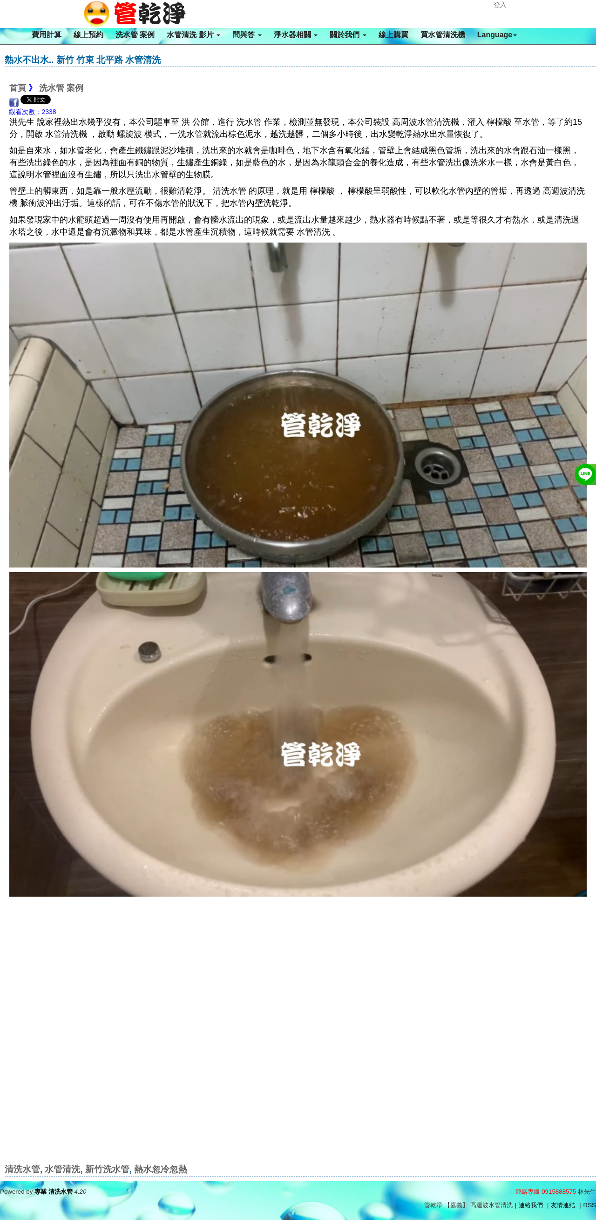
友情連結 (563, 1205)
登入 (500, 4)
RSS (589, 1205)
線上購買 (393, 35)
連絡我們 (531, 1205)
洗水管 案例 (135, 35)
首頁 (17, 88)
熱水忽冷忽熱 (160, 1169)
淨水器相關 (296, 35)
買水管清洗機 (442, 35)
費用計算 (46, 35)
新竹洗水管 (107, 1169)
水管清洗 (62, 1169)
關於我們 (348, 35)
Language (497, 35)
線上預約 (88, 35)
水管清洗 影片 (193, 35)
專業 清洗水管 (53, 1191)
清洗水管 (22, 1169)
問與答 (246, 35)
